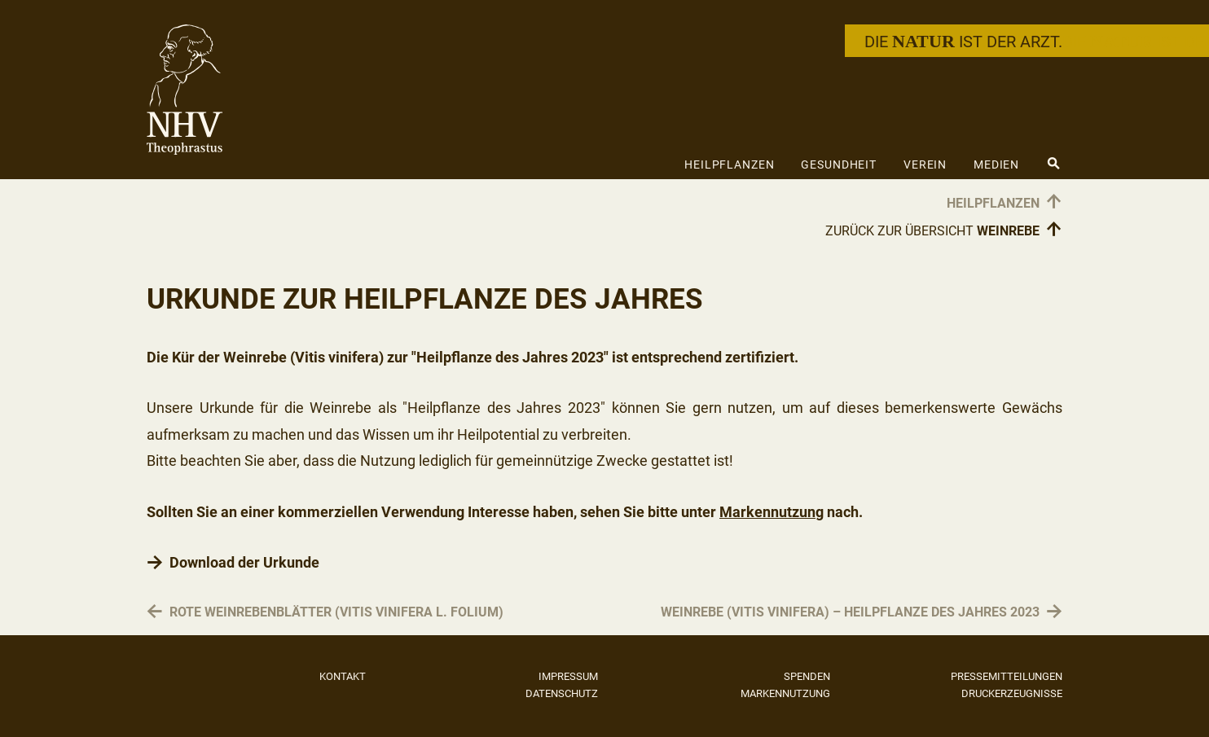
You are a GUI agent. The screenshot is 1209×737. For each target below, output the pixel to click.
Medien (996, 164)
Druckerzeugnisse (1011, 693)
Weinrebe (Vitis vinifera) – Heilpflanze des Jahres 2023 (850, 613)
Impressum (568, 676)
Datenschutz (561, 693)
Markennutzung (771, 511)
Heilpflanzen (729, 164)
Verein (925, 164)
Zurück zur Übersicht (943, 227)
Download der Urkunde (244, 562)
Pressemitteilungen (1006, 676)
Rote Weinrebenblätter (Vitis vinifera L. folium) (336, 613)
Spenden (807, 676)
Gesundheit (839, 164)
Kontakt (342, 676)
